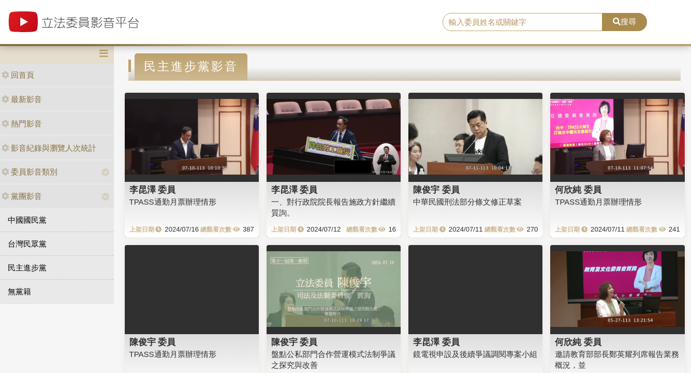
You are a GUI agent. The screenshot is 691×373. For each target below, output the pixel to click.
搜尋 (624, 21)
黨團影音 (22, 196)
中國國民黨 (27, 220)
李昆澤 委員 (152, 189)
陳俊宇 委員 (436, 189)
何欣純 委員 (578, 189)
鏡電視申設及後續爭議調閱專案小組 (475, 354)
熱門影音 (22, 123)
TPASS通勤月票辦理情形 (172, 201)
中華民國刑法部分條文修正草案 (467, 201)
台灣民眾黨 (27, 243)
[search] (523, 22)
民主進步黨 (27, 267)
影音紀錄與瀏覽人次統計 (49, 148)
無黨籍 (19, 291)
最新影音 (22, 99)
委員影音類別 (29, 171)
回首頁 (18, 74)
